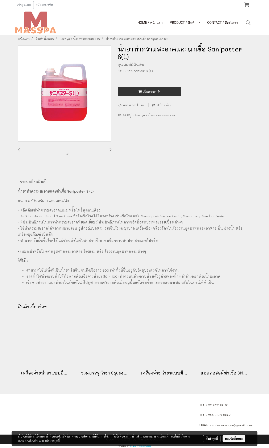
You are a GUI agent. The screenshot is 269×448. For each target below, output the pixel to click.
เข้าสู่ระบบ (24, 5)
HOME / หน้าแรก (150, 23)
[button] (248, 23)
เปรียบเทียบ (161, 105)
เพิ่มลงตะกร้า (149, 92)
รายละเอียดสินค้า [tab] (34, 181)
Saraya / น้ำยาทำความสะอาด (155, 115)
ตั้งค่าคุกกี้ (212, 438)
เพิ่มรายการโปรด (131, 105)
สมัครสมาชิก (44, 5)
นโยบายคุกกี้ (52, 441)
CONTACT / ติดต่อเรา (222, 23)
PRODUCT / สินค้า (185, 23)
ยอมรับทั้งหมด (234, 438)
